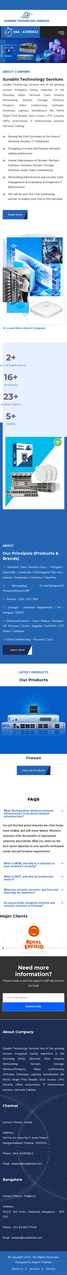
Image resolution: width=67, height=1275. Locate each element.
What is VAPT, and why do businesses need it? (29, 878)
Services (34, 1269)
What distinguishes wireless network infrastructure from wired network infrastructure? (28, 813)
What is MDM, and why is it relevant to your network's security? (29, 865)
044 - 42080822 (25, 32)
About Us (17, 1269)
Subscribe (33, 1006)
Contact (50, 1269)
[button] (3, 948)
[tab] (33, 814)
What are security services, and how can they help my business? (31, 891)
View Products (8, 56)
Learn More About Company (24, 328)
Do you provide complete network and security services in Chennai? (29, 904)
